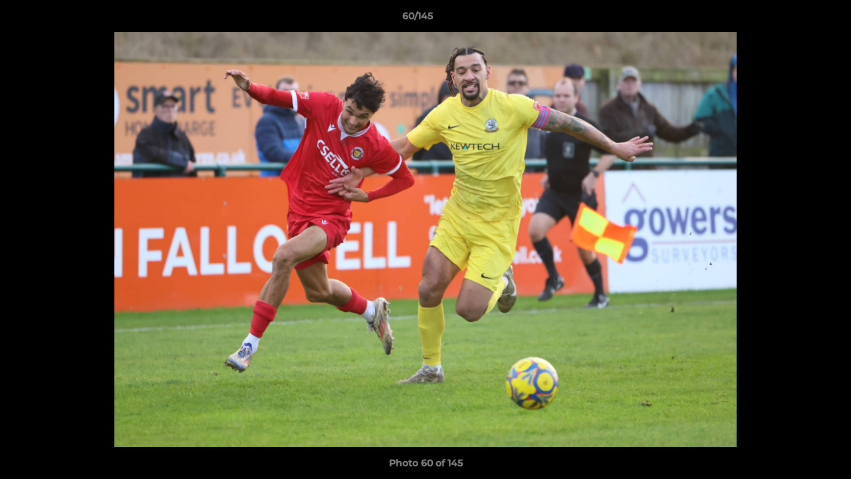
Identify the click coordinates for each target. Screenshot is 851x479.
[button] (795, 19)
